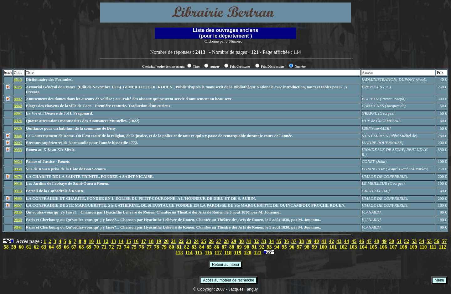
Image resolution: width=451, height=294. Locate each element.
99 (314, 247)
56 (436, 241)
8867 (18, 113)
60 (21, 247)
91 (254, 247)
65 (58, 247)
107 (393, 247)
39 (308, 241)
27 (218, 241)
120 (247, 252)
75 (134, 247)
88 (231, 247)
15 (128, 241)
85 (209, 247)
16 (135, 241)
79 (164, 247)
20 (165, 241)
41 (323, 241)
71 (103, 247)
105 (373, 247)
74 (126, 247)
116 (208, 252)
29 (233, 241)
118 (227, 252)
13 (113, 241)
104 (363, 247)
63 (43, 247)
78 (156, 247)
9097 (18, 142)
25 (203, 241)
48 (376, 241)
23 (188, 241)
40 (316, 241)
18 (150, 241)
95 (284, 247)
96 (291, 247)
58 (6, 247)
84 (201, 247)
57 (444, 241)
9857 (18, 205)
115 (198, 252)
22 (181, 241)
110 (423, 247)
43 (338, 241)
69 (88, 247)
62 (36, 247)
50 (391, 241)
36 (286, 241)
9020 (18, 128)
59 (13, 247)
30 (241, 241)
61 (28, 247)
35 (278, 241)
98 (306, 247)
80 (171, 247)
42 (331, 241)
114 (189, 252)
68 (81, 247)
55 (429, 241)
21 (173, 241)
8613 (18, 79)
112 (442, 247)
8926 (18, 120)
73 (119, 247)
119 (237, 252)
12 (105, 241)
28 (226, 241)
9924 (18, 161)
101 (333, 247)
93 (269, 247)
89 (239, 247)
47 (368, 241)
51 (399, 241)
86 (216, 247)
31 (248, 241)
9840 (18, 219)
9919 (18, 190)
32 (256, 241)
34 (271, 241)
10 (91, 241)
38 (301, 241)
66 (66, 247)
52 (406, 241)
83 (194, 247)
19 (158, 241)
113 (179, 252)
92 (261, 247)
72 (111, 247)
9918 (18, 183)
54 (421, 241)
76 (141, 247)
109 (413, 247)
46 (361, 241)
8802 (18, 98)
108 (403, 247)
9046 (18, 135)
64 (51, 247)
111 (432, 247)
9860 (18, 198)
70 (96, 247)
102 (343, 247)
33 (263, 241)
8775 (18, 87)
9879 (18, 176)
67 (73, 247)
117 (218, 252)
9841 (18, 227)
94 (276, 247)
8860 (18, 105)
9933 (18, 149)
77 (149, 247)
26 (211, 241)
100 (323, 247)
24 (196, 241)
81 (179, 247)
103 (353, 247)
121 (257, 252)
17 (143, 241)
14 (120, 241)
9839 (18, 212)
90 (246, 247)
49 (383, 241)
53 (414, 241)
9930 (18, 169)
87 (224, 247)
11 (98, 241)
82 (186, 247)
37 (293, 241)
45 (353, 241)
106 (383, 247)
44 (346, 241)
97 (299, 247)
